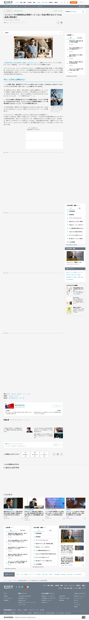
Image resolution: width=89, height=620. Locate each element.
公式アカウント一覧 (33, 609)
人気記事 (29, 2)
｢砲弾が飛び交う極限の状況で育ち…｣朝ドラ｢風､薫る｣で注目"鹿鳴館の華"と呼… (17, 534)
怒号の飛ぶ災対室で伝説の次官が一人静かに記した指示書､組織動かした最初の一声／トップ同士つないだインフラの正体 (67, 549)
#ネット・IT (25, 393)
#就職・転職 (80, 277)
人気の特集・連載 (71, 205)
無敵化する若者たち (77, 307)
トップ (17, 2)
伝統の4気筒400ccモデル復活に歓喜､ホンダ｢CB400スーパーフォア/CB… (17, 548)
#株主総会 (74, 277)
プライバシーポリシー (21, 613)
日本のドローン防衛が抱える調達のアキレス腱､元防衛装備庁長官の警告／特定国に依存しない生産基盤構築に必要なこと (34, 514)
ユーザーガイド (77, 604)
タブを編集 (82, 6)
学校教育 (5, 596)
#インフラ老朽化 (73, 272)
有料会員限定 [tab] (79, 37)
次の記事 (60, 10)
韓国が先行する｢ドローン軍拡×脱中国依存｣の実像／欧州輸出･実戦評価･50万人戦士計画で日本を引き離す (13, 513)
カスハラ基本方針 (60, 613)
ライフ (29, 6)
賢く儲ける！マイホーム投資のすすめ (76, 238)
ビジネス (6, 6)
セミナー (44, 2)
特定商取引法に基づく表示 (39, 613)
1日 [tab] (70, 208)
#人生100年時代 (69, 279)
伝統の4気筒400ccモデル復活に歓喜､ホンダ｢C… (76, 55)
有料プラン (76, 600)
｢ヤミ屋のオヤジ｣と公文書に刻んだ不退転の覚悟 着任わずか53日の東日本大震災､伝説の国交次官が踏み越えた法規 (67, 560)
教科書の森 (61, 600)
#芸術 (13, 393)
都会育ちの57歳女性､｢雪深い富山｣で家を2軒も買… (76, 62)
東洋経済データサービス (47, 600)
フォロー (23, 22)
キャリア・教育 (23, 6)
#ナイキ (20, 398)
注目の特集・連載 (70, 248)
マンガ (38, 2)
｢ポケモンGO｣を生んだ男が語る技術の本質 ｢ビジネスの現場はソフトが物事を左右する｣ (43, 430)
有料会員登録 (73, 2)
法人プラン (76, 602)
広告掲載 (42, 609)
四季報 (50, 2)
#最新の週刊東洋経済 (18, 10)
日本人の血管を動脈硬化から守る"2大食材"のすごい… (76, 48)
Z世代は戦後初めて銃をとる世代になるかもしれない (78, 289)
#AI (15, 395)
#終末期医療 (68, 277)
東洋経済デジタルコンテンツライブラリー (27, 602)
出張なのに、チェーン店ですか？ (76, 224)
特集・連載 (23, 2)
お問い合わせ (68, 613)
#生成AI (79, 274)
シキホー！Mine (21, 604)
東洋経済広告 (62, 596)
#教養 (18, 393)
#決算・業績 (73, 274)
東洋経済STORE (21, 600)
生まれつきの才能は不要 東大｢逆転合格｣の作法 (76, 231)
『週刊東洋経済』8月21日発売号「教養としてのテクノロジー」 (21, 62)
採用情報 (25, 609)
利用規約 (76, 606)
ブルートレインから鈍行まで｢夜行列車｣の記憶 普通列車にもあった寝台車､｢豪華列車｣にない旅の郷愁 (75, 513)
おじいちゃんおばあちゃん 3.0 (75, 235)
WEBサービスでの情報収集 (9, 613)
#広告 (10, 395)
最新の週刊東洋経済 (20, 405)
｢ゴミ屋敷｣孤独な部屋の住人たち (76, 228)
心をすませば (76, 297)
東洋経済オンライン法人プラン (48, 596)
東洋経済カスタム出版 (64, 598)
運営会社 (20, 609)
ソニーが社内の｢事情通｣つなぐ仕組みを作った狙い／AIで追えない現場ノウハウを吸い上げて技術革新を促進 (54, 513)
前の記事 (55, 10)
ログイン (81, 2)
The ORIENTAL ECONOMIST (24, 596)
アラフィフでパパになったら (75, 218)
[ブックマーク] (58, 22)
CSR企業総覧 (72, 242)
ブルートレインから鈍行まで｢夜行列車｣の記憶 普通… (76, 69)
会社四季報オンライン (23, 598)
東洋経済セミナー (45, 602)
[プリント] (61, 22)
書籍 (56, 2)
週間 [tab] (79, 208)
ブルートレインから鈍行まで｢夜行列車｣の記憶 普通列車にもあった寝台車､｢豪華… (17, 562)
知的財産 (30, 613)
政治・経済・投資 (14, 6)
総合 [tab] (71, 37)
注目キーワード (70, 268)
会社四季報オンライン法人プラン (49, 598)
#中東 (67, 272)
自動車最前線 (72, 211)
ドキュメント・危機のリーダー (74, 262)
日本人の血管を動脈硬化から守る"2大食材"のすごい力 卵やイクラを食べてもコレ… (18, 541)
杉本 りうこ (6, 22)
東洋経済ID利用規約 (50, 613)
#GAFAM (68, 274)
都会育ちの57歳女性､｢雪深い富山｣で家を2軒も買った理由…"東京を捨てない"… (17, 555)
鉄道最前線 (71, 214)
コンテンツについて (78, 598)
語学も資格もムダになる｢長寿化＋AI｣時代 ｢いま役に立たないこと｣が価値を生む (43, 436)
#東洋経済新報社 (12, 398)
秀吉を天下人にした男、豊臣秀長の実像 (76, 221)
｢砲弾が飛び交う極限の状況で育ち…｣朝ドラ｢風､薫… (76, 41)
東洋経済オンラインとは (71, 11)
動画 (34, 2)
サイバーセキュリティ (8, 598)
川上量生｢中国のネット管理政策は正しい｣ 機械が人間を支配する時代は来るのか (13, 430)
